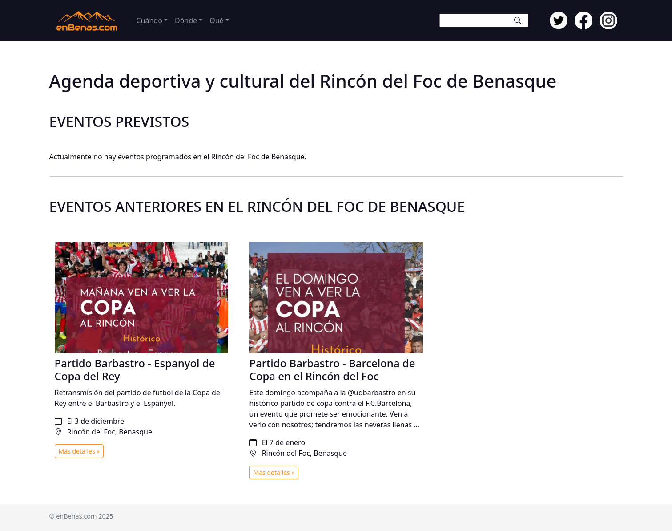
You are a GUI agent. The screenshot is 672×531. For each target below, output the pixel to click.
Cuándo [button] (149, 20)
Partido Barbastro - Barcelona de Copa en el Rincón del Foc (332, 369)
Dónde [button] (186, 20)
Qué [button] (216, 20)
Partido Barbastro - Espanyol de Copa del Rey (135, 369)
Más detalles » (79, 451)
